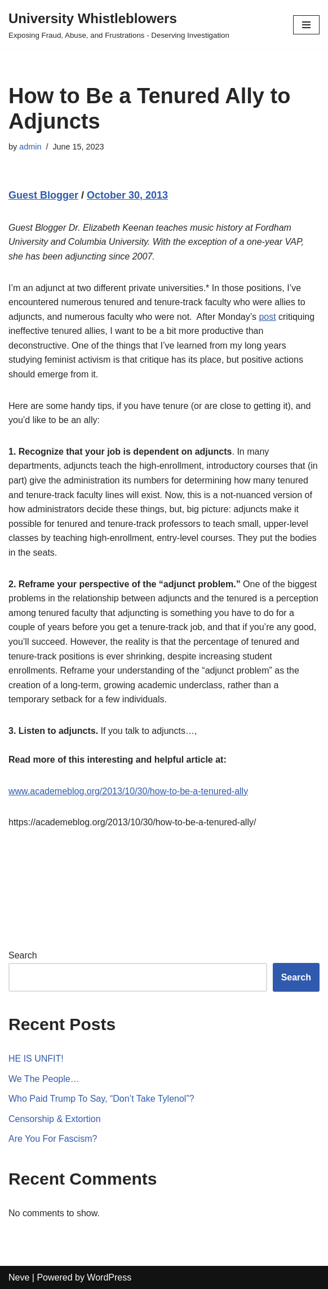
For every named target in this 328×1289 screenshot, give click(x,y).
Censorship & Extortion (54, 1119)
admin (30, 146)
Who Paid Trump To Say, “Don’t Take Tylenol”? (101, 1098)
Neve (18, 1277)
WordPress (109, 1277)
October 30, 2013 (127, 195)
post (267, 317)
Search (22, 955)
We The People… (43, 1079)
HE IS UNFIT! (36, 1058)
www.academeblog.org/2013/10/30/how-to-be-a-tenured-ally (128, 791)
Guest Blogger (43, 195)
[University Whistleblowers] (118, 25)
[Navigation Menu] (306, 24)
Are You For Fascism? (52, 1138)
